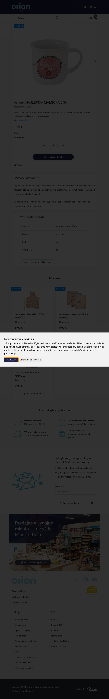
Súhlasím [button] (11, 360)
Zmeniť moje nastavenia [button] (30, 360)
